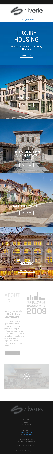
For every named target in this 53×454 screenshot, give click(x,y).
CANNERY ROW (26, 98)
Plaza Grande (26, 424)
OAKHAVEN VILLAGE (26, 206)
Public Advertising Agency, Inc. (29, 451)
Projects (26, 419)
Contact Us (26, 55)
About (26, 422)
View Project (26, 105)
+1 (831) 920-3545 (26, 20)
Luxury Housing (26, 36)
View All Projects (26, 270)
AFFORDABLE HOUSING (26, 262)
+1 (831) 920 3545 (26, 432)
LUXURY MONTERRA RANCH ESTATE (26, 154)
